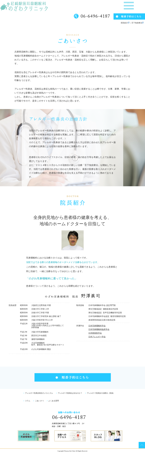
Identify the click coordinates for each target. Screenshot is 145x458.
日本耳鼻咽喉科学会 (97, 326)
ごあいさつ (38, 401)
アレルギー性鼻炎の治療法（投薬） (100, 393)
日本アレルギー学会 (97, 337)
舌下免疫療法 (137, 23)
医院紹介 (125, 23)
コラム (27, 401)
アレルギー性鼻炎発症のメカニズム (38, 393)
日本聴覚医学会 (95, 333)
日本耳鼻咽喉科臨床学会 (98, 329)
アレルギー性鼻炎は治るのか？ (69, 393)
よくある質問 (53, 401)
